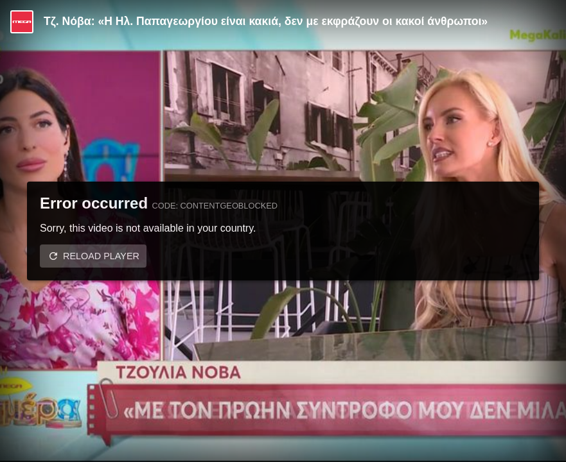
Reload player (101, 256)
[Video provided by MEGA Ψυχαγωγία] (21, 21)
